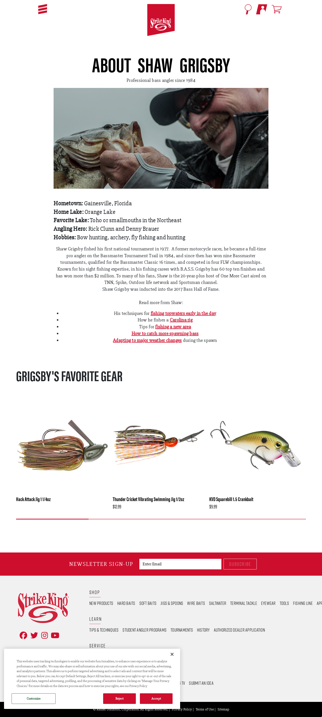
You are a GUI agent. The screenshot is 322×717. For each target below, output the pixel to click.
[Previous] (153, 527)
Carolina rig (181, 320)
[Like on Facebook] (22, 635)
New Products (101, 603)
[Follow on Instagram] (43, 635)
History (203, 630)
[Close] (172, 654)
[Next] (168, 527)
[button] (42, 9)
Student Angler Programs (145, 630)
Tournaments (182, 630)
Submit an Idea (201, 683)
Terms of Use (205, 709)
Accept (156, 698)
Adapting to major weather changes (147, 340)
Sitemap (223, 709)
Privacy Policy (182, 709)
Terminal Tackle (243, 603)
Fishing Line (303, 603)
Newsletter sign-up (101, 564)
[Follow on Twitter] (33, 635)
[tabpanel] (62, 452)
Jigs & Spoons (171, 603)
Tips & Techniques (103, 630)
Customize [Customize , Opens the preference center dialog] (34, 698)
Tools (284, 603)
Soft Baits (148, 603)
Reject (119, 698)
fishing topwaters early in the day (183, 313)
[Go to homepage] (161, 20)
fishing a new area (173, 327)
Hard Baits (126, 603)
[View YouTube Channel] (54, 635)
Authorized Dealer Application (239, 630)
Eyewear (268, 603)
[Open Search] (248, 9)
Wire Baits (196, 603)
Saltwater (217, 603)
